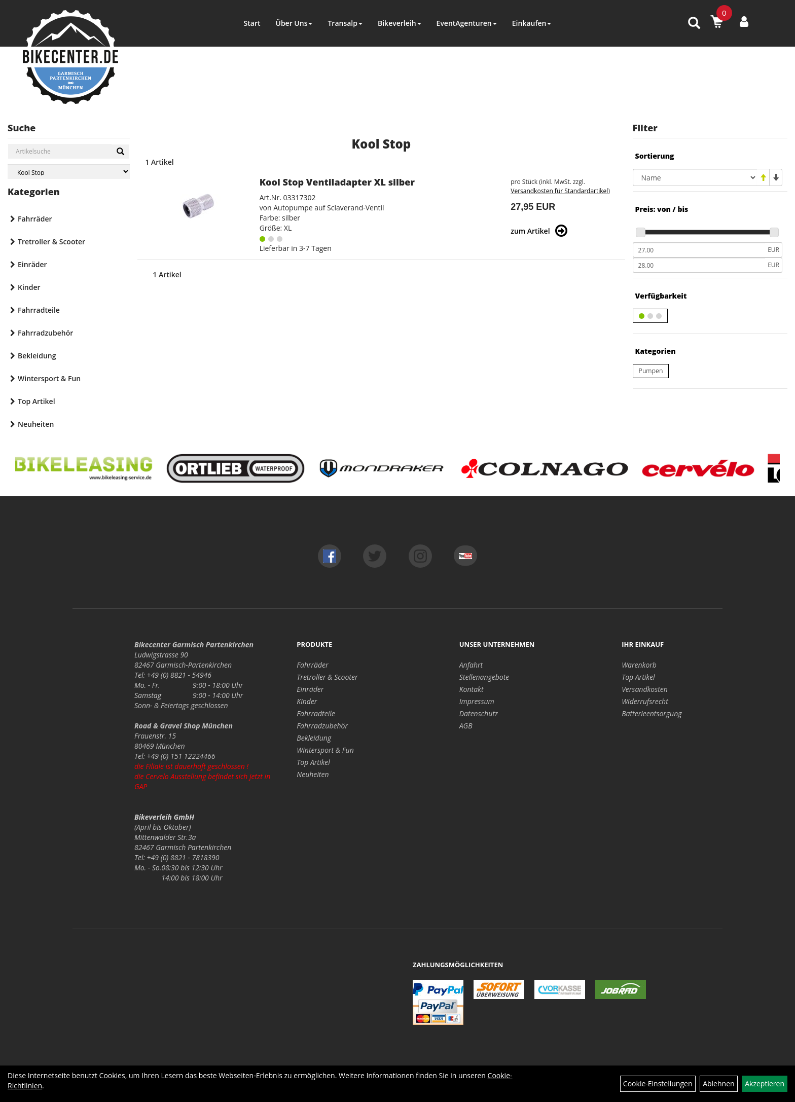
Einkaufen (532, 23)
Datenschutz (478, 713)
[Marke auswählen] (69, 171)
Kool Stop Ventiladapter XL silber (337, 182)
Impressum (476, 701)
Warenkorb (639, 665)
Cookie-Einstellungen (658, 1083)
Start (252, 23)
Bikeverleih (399, 23)
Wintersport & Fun (49, 378)
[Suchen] (120, 151)
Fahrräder (35, 219)
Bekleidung (37, 355)
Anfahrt (471, 665)
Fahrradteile (39, 310)
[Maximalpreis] (699, 265)
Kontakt (471, 689)
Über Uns (293, 23)
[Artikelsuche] (694, 23)
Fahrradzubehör (45, 333)
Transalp (345, 23)
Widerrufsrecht (645, 701)
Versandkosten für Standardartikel (559, 191)
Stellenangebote (484, 677)
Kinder (29, 287)
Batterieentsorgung (651, 713)
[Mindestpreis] (699, 250)
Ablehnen (718, 1083)
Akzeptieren (764, 1083)
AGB (466, 725)
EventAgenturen (467, 23)
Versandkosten (645, 689)
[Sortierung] (695, 177)
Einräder (32, 264)
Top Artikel (36, 401)
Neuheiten (36, 424)
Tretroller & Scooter (51, 241)
